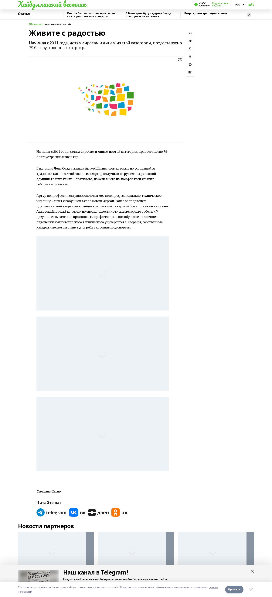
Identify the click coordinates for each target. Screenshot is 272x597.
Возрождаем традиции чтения (205, 13)
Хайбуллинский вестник (52, 4)
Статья (24, 14)
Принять (234, 589)
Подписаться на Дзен (220, 4)
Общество (36, 24)
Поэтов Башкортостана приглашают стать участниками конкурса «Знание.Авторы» (92, 15)
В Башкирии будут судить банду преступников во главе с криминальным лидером (148, 15)
